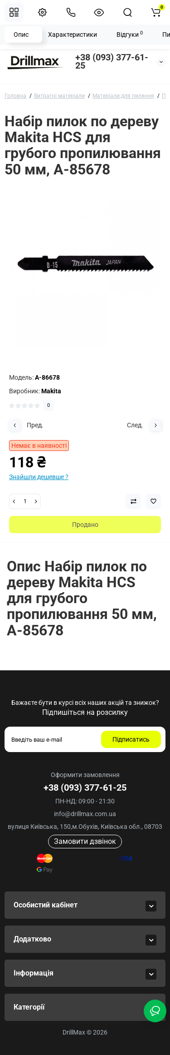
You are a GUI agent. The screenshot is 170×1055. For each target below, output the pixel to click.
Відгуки (130, 34)
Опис (21, 34)
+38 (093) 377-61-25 (111, 61)
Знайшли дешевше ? (38, 476)
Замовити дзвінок (85, 841)
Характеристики (72, 34)
